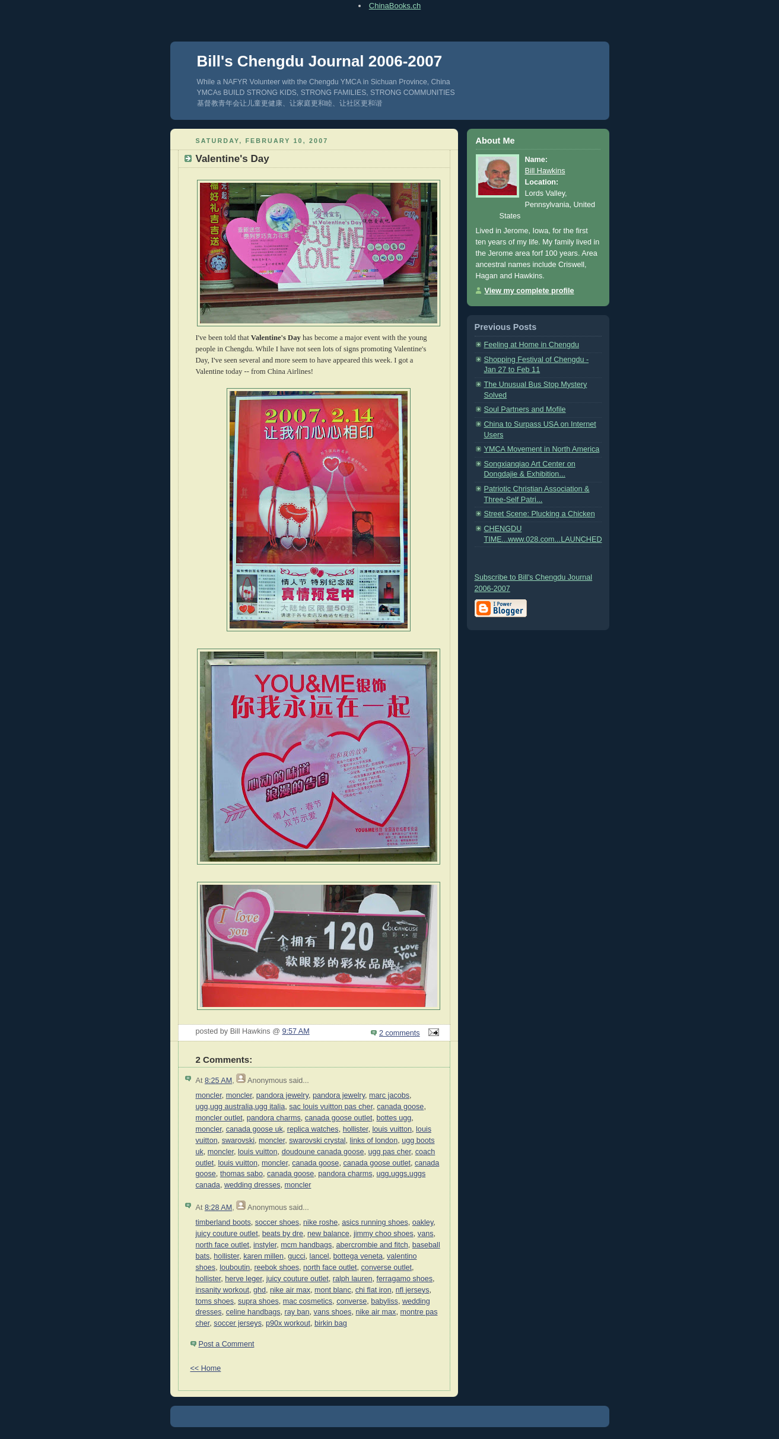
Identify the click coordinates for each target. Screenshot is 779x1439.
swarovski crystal (317, 1140)
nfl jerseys (413, 1290)
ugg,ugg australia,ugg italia (240, 1107)
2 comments (399, 1033)
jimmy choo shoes (384, 1234)
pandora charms (274, 1118)
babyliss (384, 1301)
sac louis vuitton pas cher (331, 1107)
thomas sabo (241, 1174)
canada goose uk (254, 1129)
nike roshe (320, 1222)
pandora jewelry (282, 1095)
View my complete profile (529, 291)
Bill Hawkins (545, 171)
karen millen (263, 1256)
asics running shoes (375, 1222)
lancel (319, 1256)
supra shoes (258, 1301)
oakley (423, 1222)
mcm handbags (306, 1245)
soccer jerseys (238, 1323)
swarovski (238, 1140)
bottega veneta (358, 1256)
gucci (296, 1256)
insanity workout (222, 1290)
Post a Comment (227, 1344)
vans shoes (333, 1312)
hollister (355, 1129)
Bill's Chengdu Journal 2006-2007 (320, 61)
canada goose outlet (339, 1118)
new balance (328, 1234)
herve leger (243, 1279)
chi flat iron (373, 1290)
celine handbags (253, 1312)
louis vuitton (392, 1129)
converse (351, 1301)
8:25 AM (218, 1080)
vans (426, 1234)
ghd (259, 1290)
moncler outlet (219, 1118)
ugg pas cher (389, 1152)
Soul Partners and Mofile (525, 409)
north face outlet (222, 1245)
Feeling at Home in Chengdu (532, 345)
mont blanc (332, 1290)
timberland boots (223, 1222)
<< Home (205, 1368)
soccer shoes (277, 1222)
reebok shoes (276, 1267)
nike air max (290, 1290)
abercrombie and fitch (372, 1245)
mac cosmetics (307, 1301)
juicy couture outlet (227, 1234)
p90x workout (288, 1323)
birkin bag (330, 1323)
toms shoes (215, 1301)
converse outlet (386, 1267)
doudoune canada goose (323, 1152)
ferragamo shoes (404, 1279)
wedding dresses (252, 1185)
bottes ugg (393, 1118)
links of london (374, 1140)
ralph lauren (353, 1279)
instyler (264, 1245)
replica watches (313, 1129)
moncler (209, 1095)
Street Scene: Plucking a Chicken (539, 514)
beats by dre (282, 1234)
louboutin (235, 1267)
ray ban (297, 1312)
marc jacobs (389, 1095)
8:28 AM (218, 1207)
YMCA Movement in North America (542, 449)
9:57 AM (295, 1031)
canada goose (400, 1107)
